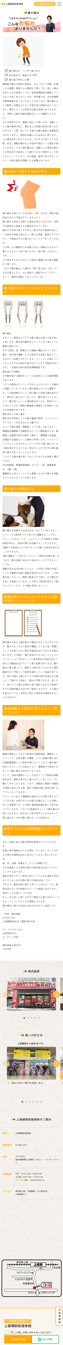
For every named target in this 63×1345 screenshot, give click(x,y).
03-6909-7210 (21, 1141)
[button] (24, 1018)
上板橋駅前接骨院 (14, 3)
